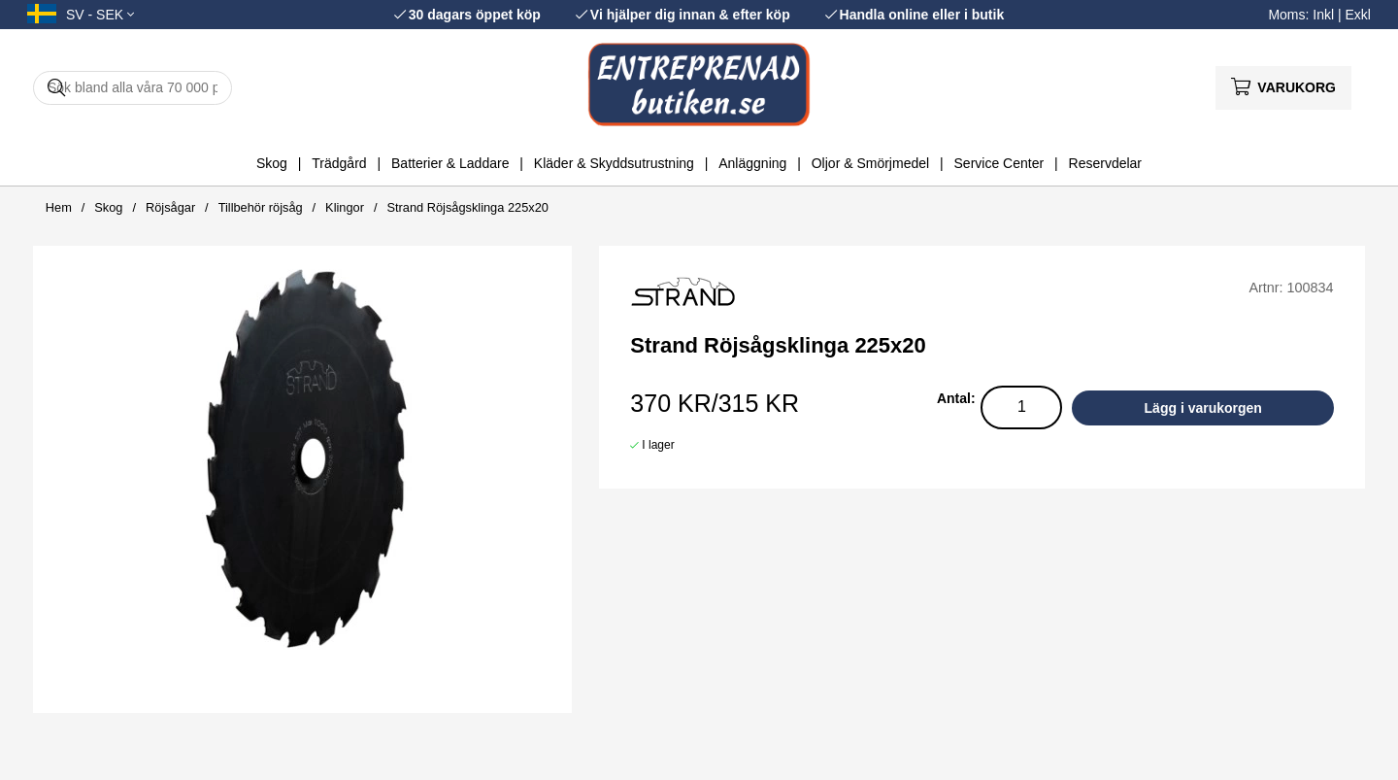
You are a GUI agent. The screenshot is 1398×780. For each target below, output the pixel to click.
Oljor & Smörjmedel (870, 163)
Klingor (344, 207)
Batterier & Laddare (450, 163)
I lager (658, 445)
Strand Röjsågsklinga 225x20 (467, 207)
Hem (59, 207)
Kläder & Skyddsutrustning (614, 163)
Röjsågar (170, 207)
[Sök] (132, 88)
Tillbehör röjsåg (260, 207)
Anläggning (752, 163)
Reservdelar (1105, 163)
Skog (271, 163)
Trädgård (339, 163)
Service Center (999, 163)
